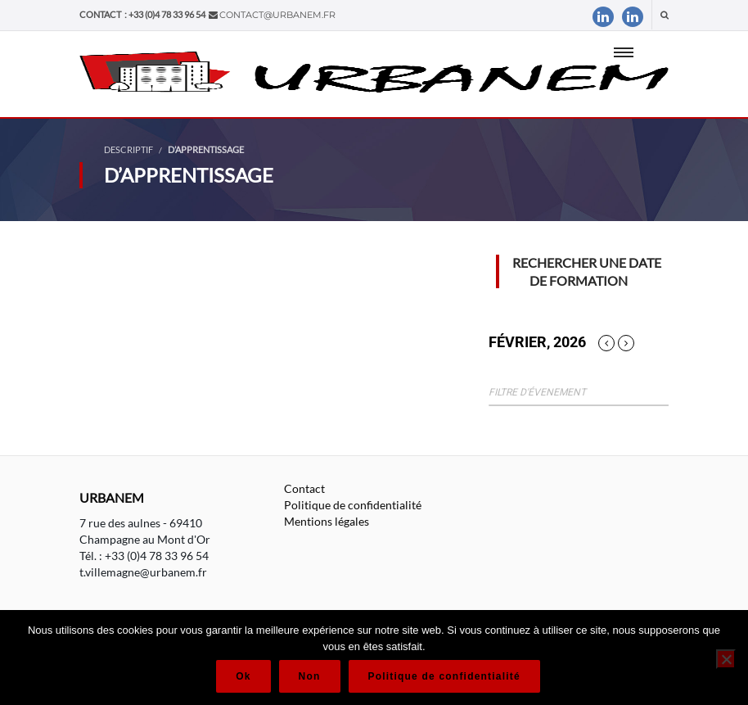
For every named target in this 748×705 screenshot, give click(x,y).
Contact (304, 488)
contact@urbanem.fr (277, 14)
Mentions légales (326, 521)
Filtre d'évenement (537, 392)
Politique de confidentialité (352, 505)
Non (310, 676)
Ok (243, 676)
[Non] (726, 659)
